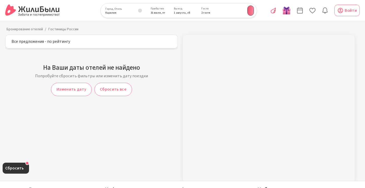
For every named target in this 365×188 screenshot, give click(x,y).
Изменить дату (71, 89)
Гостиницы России (63, 29)
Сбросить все (113, 89)
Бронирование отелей (25, 29)
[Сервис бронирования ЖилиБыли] (32, 10)
